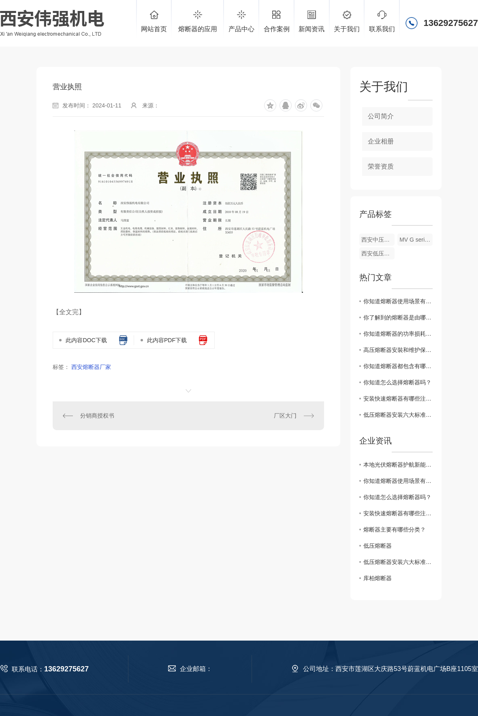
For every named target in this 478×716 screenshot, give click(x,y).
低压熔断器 (377, 545)
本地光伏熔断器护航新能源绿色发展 (398, 464)
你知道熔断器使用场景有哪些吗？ (398, 301)
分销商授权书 (97, 415)
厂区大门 (285, 415)
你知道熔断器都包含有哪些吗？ (398, 366)
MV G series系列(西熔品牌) (416, 239)
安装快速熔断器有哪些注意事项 (398, 398)
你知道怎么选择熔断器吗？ (397, 382)
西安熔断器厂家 (91, 367)
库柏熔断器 (377, 578)
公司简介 (381, 116)
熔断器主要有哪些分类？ (394, 529)
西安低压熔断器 (378, 253)
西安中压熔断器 (378, 239)
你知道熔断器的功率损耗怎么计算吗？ (398, 333)
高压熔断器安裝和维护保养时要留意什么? (398, 350)
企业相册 (381, 141)
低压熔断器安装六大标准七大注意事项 (398, 415)
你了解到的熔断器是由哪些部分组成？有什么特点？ (398, 317)
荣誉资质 (381, 166)
